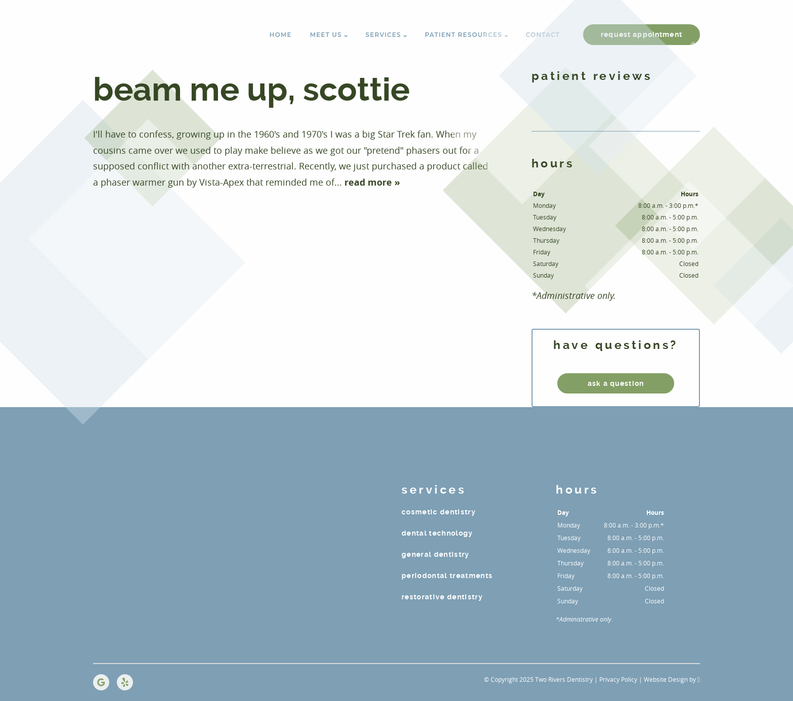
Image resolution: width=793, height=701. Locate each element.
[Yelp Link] (125, 682)
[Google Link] (101, 682)
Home (281, 34)
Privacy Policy (618, 679)
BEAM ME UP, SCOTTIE (251, 90)
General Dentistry (436, 554)
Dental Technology (437, 533)
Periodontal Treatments (447, 576)
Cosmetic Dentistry (439, 512)
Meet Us (326, 34)
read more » (372, 182)
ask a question (616, 383)
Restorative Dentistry (442, 597)
